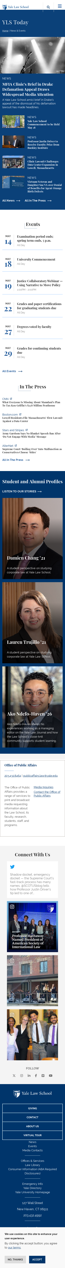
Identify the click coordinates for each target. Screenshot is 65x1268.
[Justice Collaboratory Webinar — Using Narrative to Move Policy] (32, 286)
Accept (37, 1259)
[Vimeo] (43, 1076)
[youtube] (50, 1076)
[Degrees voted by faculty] (32, 332)
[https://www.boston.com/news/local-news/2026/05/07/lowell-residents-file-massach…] (32, 418)
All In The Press (35, 200)
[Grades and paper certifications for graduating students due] (32, 309)
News (32, 1142)
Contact (32, 1117)
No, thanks (15, 1259)
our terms (14, 1247)
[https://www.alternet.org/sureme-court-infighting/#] (32, 449)
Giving (32, 1108)
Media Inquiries (43, 787)
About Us (32, 1126)
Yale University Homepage (32, 1192)
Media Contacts (32, 1150)
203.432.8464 (12, 775)
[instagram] (21, 1076)
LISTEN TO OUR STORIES (19, 491)
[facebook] (36, 1076)
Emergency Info (32, 1183)
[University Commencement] (32, 264)
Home (5, 31)
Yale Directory (32, 1188)
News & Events (18, 31)
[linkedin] (29, 1076)
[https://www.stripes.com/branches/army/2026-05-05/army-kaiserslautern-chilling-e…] (32, 433)
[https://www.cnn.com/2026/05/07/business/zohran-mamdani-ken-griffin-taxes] (32, 402)
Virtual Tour (33, 1135)
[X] (14, 1076)
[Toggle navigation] (60, 6)
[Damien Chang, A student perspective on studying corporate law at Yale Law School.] (32, 538)
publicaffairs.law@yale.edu (40, 775)
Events (32, 1146)
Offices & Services (32, 1160)
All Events (9, 371)
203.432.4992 (32, 1215)
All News (8, 200)
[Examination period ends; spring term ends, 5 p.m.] (32, 242)
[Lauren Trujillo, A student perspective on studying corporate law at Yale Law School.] (32, 622)
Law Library (32, 1165)
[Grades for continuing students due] (32, 354)
